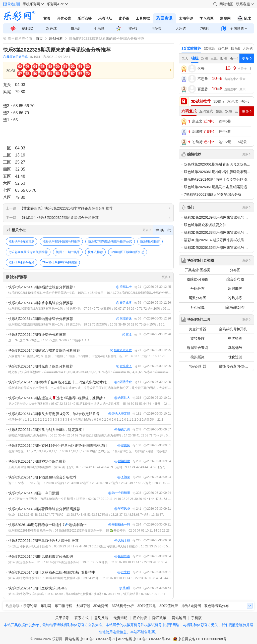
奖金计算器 (197, 329)
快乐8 (75, 28)
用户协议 (140, 618)
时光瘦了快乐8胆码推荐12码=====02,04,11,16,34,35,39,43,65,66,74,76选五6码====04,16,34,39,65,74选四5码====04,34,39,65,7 (89, 372)
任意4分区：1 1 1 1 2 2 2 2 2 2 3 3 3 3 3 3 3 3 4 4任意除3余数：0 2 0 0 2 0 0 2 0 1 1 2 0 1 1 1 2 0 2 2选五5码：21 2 (85, 419)
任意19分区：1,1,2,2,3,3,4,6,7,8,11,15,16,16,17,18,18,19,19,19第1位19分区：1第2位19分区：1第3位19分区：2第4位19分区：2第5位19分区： (89, 451)
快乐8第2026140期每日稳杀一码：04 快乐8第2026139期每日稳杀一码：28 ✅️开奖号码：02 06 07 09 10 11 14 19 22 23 (89, 530)
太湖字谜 (186, 18)
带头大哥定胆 (119, 414)
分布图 (235, 270)
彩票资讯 (164, 18)
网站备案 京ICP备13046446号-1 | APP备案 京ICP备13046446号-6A (118, 639)
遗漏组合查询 (197, 348)
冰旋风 (123, 445)
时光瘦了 (124, 366)
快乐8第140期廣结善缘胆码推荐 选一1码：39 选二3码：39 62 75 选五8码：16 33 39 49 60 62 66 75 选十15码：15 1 (86, 324)
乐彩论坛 (105, 18)
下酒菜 (123, 477)
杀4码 (124, 588)
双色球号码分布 (216, 606)
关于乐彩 (62, 618)
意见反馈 (101, 618)
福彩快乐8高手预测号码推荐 (61, 241)
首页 (46, 18)
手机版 (196, 618)
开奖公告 (64, 18)
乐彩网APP (55, 4)
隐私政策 (159, 618)
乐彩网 (46, 606)
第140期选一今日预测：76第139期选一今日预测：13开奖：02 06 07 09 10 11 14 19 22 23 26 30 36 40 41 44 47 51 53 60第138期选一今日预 (89, 499)
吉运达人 (122, 398)
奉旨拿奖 (124, 303)
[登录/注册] (11, 4)
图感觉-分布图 (197, 279)
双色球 (51, 28)
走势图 (124, 18)
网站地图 (226, 4)
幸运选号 (235, 348)
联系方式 (82, 618)
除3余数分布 (235, 307)
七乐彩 (99, 28)
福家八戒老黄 (121, 350)
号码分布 (197, 289)
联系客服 (243, 4)
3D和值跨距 (168, 606)
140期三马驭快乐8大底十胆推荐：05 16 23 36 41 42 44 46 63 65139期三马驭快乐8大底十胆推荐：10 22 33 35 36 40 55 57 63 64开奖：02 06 (89, 546)
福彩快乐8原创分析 (21, 262)
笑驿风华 (122, 509)
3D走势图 (100, 606)
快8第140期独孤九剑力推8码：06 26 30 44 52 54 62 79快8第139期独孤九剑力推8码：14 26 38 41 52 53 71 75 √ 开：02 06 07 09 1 (89, 435)
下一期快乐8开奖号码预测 (59, 262)
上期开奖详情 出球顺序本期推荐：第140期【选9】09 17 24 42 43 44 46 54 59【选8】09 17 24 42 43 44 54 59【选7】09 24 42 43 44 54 (89, 467)
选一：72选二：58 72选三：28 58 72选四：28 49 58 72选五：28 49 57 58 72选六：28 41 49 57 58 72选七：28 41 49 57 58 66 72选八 (89, 483)
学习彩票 (207, 18)
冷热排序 (235, 298)
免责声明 (120, 618)
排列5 (156, 28)
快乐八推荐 (95, 252)
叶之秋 (123, 572)
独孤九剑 (122, 429)
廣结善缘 (124, 318)
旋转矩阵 (197, 338)
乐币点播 (85, 18)
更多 (147, 230)
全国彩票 (237, 28)
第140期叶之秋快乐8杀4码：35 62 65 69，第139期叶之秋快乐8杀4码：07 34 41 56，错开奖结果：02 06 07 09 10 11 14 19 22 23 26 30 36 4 (89, 594)
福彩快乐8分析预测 (21, 241)
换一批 (163, 230)
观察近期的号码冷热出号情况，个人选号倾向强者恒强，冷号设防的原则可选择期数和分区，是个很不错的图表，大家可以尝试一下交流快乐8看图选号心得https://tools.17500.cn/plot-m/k (89, 388)
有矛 (127, 334)
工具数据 (143, 18)
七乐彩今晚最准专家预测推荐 (28, 252)
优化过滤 (235, 357)
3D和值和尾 (146, 606)
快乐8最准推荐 (150, 241)
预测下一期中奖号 (68, 252)
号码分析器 (197, 366)
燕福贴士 (124, 287)
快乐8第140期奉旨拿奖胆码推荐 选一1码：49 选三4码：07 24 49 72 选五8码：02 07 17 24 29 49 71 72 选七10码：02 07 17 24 (89, 308)
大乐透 (180, 28)
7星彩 (204, 28)
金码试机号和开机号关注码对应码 (236, 329)
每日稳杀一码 (119, 524)
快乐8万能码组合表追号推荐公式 (110, 241)
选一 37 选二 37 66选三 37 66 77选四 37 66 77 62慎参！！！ (49, 340)
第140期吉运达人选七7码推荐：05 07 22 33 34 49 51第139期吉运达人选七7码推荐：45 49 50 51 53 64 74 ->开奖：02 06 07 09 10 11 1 (89, 404)
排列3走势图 (191, 606)
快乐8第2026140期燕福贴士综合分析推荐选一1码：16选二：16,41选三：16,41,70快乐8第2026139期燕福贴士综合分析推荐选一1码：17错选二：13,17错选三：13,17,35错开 (89, 293)
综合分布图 (235, 279)
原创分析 (56, 38)
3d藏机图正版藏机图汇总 (127, 252)
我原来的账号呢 (15, 57)
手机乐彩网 (31, 4)
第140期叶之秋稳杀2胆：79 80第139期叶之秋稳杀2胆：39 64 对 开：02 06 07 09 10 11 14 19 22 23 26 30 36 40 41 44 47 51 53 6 (89, 578)
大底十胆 (122, 540)
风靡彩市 (122, 556)
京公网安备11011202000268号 (202, 639)
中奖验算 (235, 338)
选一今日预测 (119, 493)
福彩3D (27, 28)
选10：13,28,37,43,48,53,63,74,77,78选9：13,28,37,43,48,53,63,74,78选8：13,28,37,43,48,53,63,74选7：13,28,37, (86, 514)
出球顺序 (235, 289)
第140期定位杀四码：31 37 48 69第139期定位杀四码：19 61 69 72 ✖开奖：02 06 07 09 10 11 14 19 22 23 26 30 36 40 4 (89, 562)
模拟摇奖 (197, 357)
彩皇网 (225, 18)
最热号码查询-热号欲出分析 (236, 366)
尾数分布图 (197, 298)
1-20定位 (197, 307)
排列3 (133, 28)
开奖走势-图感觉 (198, 270)
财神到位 (122, 461)
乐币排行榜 (63, 606)
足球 (244, 18)
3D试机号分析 (123, 606)
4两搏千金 (123, 382)
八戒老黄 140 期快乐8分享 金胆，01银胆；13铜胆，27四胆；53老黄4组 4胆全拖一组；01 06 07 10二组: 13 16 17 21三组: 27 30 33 (89, 356)
